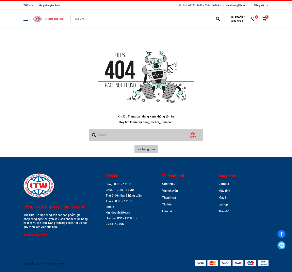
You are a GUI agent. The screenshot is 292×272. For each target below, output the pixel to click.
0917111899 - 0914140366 (203, 5)
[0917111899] (281, 245)
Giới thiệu (168, 184)
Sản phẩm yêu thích (49, 5)
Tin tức (167, 204)
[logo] (48, 19)
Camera (223, 184)
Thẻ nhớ (223, 211)
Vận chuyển (170, 191)
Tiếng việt (259, 5)
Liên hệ (167, 211)
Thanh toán (169, 197)
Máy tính (224, 191)
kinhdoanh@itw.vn (236, 5)
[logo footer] (55, 186)
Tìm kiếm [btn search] (193, 135)
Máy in (222, 197)
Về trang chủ (146, 149)
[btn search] (218, 19)
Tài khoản (28, 5)
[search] (147, 19)
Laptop (223, 204)
